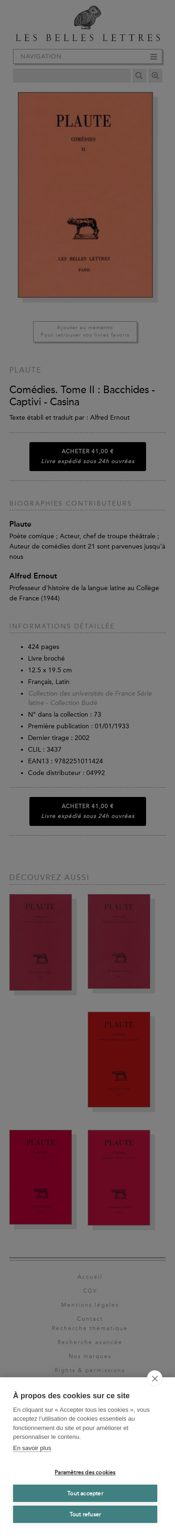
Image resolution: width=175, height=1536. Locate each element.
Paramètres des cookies (85, 1472)
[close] (154, 1378)
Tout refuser (85, 1514)
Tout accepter (85, 1493)
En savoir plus (32, 1447)
